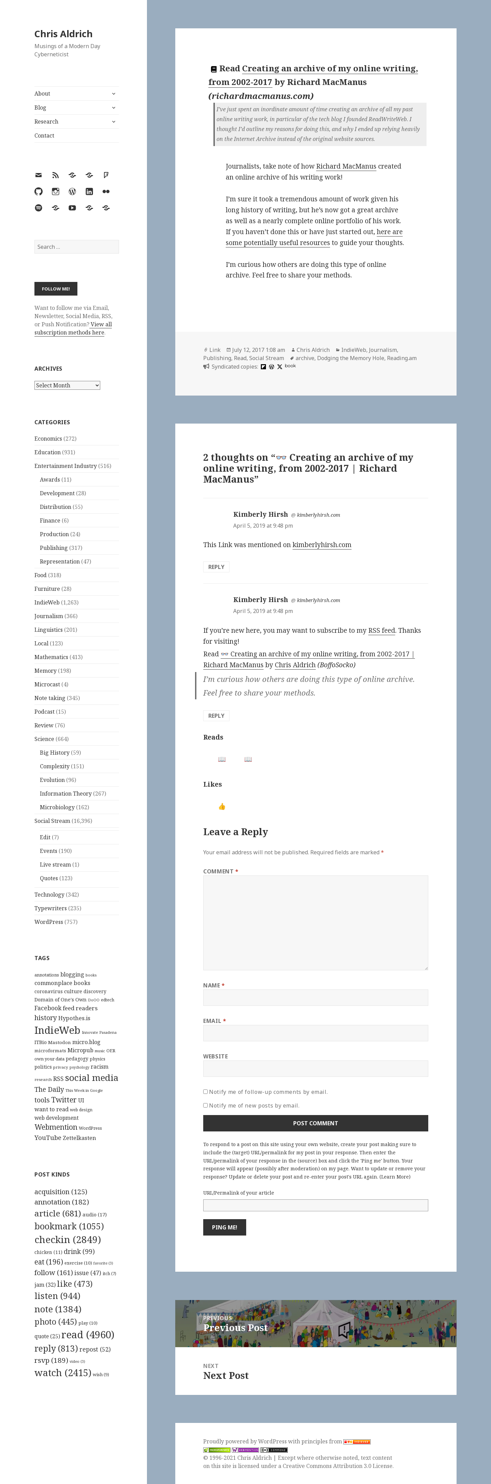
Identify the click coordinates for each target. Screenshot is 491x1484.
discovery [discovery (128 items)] (95, 991)
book (290, 365)
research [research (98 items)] (43, 1079)
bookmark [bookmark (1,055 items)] (69, 1226)
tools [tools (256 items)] (42, 1099)
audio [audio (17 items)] (95, 1214)
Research (46, 121)
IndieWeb (47, 602)
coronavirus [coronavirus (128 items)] (48, 991)
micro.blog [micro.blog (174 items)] (86, 1042)
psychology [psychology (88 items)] (79, 1067)
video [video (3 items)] (77, 1361)
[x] (279, 366)
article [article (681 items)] (57, 1213)
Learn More (395, 1176)
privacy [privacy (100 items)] (60, 1067)
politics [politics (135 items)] (43, 1067)
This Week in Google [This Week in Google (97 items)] (84, 1090)
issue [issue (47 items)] (87, 1273)
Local (41, 643)
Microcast (47, 684)
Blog (40, 107)
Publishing (54, 548)
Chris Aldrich (63, 33)
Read (240, 358)
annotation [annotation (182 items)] (61, 1202)
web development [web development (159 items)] (56, 1118)
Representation (60, 561)
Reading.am (402, 358)
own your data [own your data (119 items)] (49, 1059)
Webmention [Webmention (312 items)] (55, 1127)
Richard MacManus (346, 166)
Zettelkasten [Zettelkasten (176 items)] (79, 1138)
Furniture (47, 589)
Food (40, 575)
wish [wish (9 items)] (101, 1374)
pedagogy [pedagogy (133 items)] (77, 1058)
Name (214, 985)
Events (48, 851)
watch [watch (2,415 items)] (62, 1372)
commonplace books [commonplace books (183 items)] (62, 983)
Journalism (48, 616)
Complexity (55, 766)
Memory (45, 670)
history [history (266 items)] (45, 1017)
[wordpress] (270, 366)
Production (54, 534)
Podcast (44, 711)
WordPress (48, 922)
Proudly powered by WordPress (245, 1441)
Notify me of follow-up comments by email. (268, 1092)
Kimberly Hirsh (260, 514)
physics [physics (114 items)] (97, 1059)
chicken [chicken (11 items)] (48, 1252)
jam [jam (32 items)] (45, 1284)
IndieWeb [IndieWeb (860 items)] (57, 1030)
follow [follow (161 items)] (53, 1272)
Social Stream (52, 821)
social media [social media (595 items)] (91, 1077)
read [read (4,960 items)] (88, 1334)
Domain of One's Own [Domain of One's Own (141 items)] (60, 999)
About (42, 93)
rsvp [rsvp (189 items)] (51, 1360)
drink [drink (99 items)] (79, 1251)
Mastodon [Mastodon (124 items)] (59, 1042)
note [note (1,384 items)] (57, 1309)
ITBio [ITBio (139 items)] (40, 1042)
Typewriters (50, 908)
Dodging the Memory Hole (350, 358)
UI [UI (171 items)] (81, 1100)
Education (47, 452)
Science (44, 739)
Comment (221, 871)
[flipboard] (262, 366)
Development (57, 493)
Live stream (55, 864)
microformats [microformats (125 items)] (50, 1050)
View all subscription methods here (73, 328)
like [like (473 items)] (75, 1283)
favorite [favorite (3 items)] (103, 1263)
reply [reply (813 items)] (56, 1348)
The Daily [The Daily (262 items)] (49, 1089)
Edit (45, 837)
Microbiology (57, 807)
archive (305, 358)
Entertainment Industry (65, 466)
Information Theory (66, 793)
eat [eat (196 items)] (48, 1262)
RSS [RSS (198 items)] (58, 1079)
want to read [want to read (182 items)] (51, 1109)
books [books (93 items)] (91, 975)
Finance (50, 520)
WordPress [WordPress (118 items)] (90, 1128)
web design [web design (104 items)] (81, 1110)
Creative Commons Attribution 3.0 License (337, 1466)
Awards (50, 479)
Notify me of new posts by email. (254, 1105)
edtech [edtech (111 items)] (107, 1000)
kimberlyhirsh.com (318, 515)
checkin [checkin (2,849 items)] (67, 1239)
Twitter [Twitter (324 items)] (64, 1099)
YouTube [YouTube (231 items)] (47, 1137)
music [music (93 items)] (100, 1050)
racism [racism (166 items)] (99, 1066)
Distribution (55, 507)
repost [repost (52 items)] (95, 1349)
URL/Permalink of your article (238, 1192)
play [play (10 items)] (88, 1323)
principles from (336, 1441)
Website (215, 1056)
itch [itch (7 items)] (109, 1273)
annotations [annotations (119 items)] (46, 975)
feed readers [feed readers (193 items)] (80, 1008)
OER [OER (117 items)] (110, 1050)
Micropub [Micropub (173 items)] (80, 1050)
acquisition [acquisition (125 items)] (60, 1191)
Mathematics (51, 657)
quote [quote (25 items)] (47, 1336)
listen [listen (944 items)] (57, 1295)
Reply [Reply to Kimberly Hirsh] (216, 567)
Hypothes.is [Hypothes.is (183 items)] (74, 1018)
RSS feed (381, 630)
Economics (48, 438)
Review (44, 725)
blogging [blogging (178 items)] (72, 974)
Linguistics (48, 629)
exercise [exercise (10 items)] (78, 1263)
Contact (44, 135)
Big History (55, 752)
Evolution (52, 780)
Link (215, 350)
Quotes (49, 878)
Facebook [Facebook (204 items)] (47, 1008)
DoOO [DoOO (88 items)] (94, 1000)
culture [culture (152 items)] (73, 991)
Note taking (49, 698)
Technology (49, 894)
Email (214, 1021)
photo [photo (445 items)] (55, 1321)
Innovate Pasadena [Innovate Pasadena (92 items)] (99, 1032)
